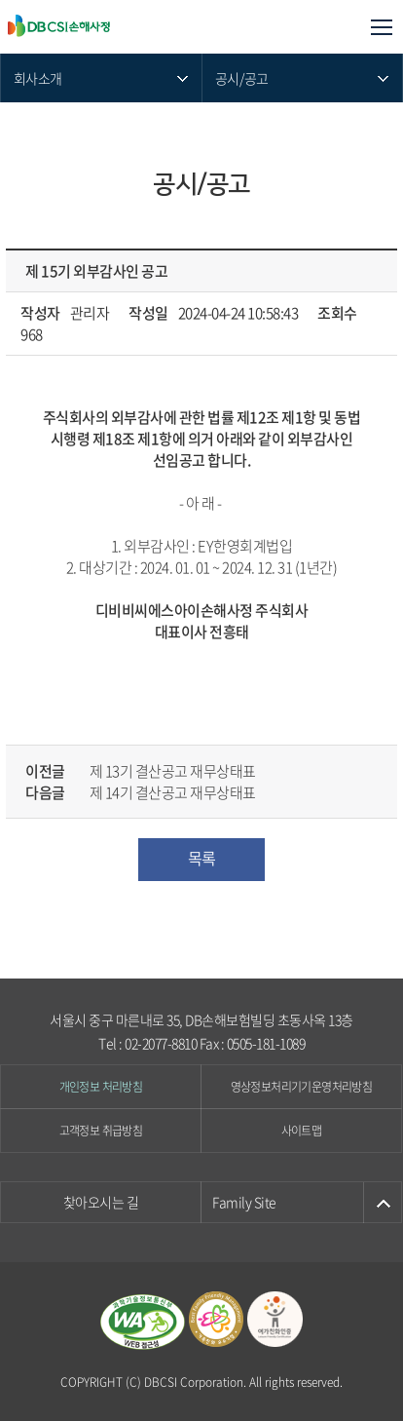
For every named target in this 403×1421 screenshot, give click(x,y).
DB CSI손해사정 (104, 26)
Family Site (244, 1201)
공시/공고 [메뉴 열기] (242, 78)
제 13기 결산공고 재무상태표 (173, 771)
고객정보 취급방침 (101, 1130)
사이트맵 (301, 1130)
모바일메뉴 (381, 27)
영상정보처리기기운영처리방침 (302, 1086)
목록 (202, 857)
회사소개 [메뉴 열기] (37, 78)
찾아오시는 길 (101, 1201)
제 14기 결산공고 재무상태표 (173, 792)
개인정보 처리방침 (101, 1086)
